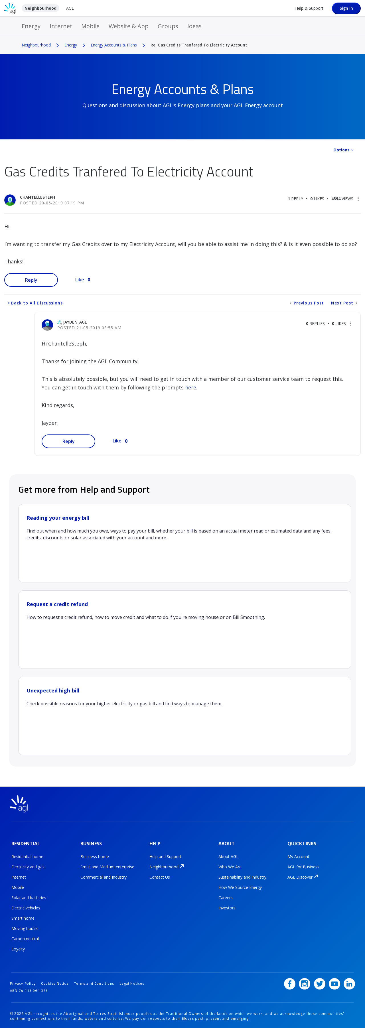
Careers (225, 896)
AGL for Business (303, 866)
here (190, 387)
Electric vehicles (25, 907)
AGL (70, 8)
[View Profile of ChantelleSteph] (37, 197)
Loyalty (18, 948)
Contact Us (159, 876)
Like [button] (79, 280)
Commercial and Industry (103, 876)
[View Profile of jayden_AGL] (75, 322)
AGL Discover (300, 876)
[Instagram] (304, 981)
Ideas (194, 26)
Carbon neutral (25, 937)
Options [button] (341, 150)
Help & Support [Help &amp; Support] (309, 8)
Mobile (90, 26)
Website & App (129, 26)
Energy (31, 26)
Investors (227, 907)
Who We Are (230, 866)
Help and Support (165, 855)
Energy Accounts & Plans (114, 45)
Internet (61, 26)
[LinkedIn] (349, 981)
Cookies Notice (55, 981)
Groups (168, 26)
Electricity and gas (27, 866)
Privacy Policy (23, 981)
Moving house (24, 927)
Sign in (346, 8)
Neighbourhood (40, 8)
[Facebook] (289, 981)
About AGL (228, 855)
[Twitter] (319, 981)
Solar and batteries (28, 896)
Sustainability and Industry (242, 876)
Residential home (27, 855)
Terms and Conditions (94, 981)
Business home (94, 855)
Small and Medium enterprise (107, 866)
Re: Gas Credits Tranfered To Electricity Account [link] (199, 45)
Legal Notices (131, 981)
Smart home (23, 917)
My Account (298, 855)
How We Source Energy (240, 886)
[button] (358, 198)
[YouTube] (334, 981)
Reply (31, 280)
